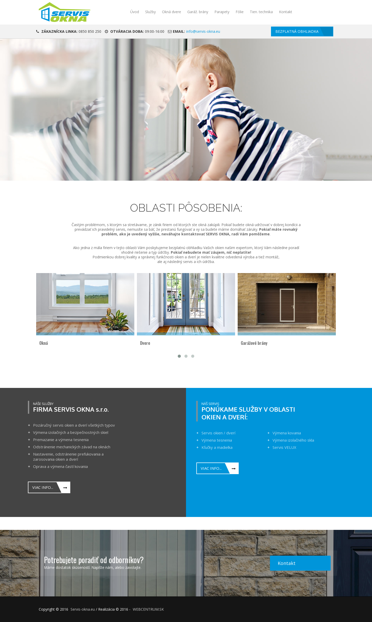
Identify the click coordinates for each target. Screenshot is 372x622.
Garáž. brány (197, 11)
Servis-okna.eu (83, 609)
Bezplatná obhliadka (297, 31)
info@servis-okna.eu (203, 31)
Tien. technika (261, 11)
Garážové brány (254, 343)
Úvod (134, 11)
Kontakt (285, 11)
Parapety (221, 11)
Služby (150, 11)
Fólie (240, 11)
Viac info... (42, 487)
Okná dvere (171, 11)
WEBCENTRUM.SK (148, 609)
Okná (43, 343)
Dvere (145, 343)
